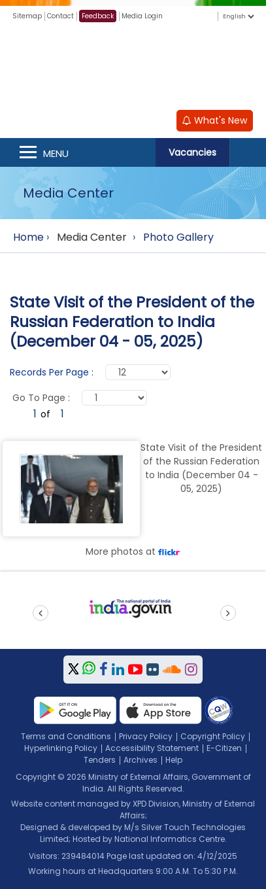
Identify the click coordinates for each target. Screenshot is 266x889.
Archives (141, 759)
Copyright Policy (212, 736)
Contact (60, 16)
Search (247, 152)
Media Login (142, 16)
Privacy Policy (146, 736)
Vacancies (192, 152)
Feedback (98, 16)
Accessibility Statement (152, 748)
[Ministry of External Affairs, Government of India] (133, 64)
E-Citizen (224, 748)
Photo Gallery (178, 237)
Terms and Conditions (66, 736)
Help (173, 759)
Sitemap (27, 16)
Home (28, 237)
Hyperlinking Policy (60, 748)
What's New (214, 120)
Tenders (100, 759)
